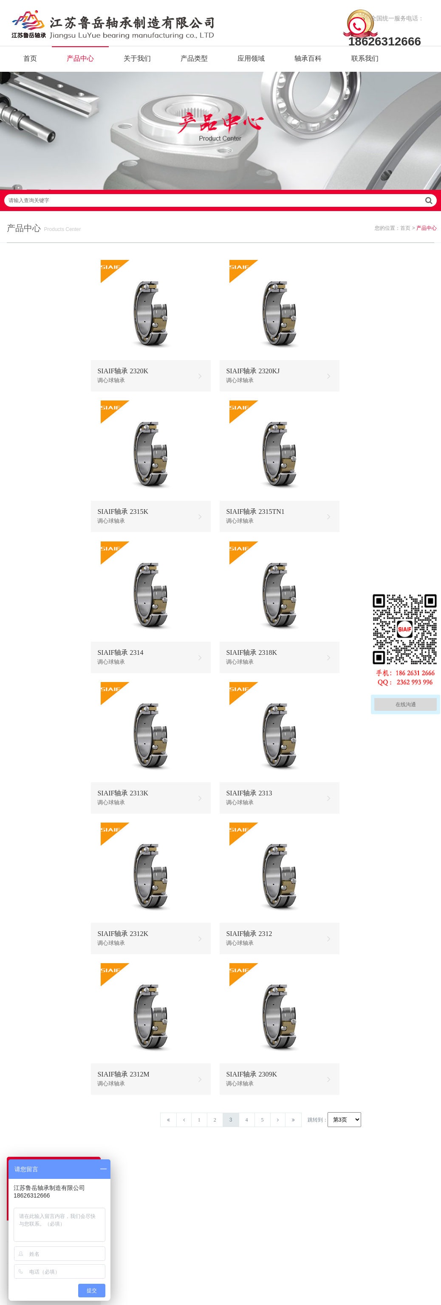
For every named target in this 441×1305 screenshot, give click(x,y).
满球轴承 (27, 439)
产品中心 (80, 63)
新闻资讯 (130, 1180)
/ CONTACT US (372, 1118)
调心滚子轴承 (33, 937)
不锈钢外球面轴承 (39, 612)
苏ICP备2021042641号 (203, 1273)
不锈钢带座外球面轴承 (45, 634)
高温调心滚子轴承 (248, 1167)
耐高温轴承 (30, 353)
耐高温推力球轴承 (39, 699)
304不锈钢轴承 (34, 569)
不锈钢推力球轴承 (295, 1167)
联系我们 (365, 63)
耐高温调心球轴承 (39, 677)
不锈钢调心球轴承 (39, 591)
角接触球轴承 (33, 981)
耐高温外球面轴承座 (42, 1024)
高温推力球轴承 (248, 1154)
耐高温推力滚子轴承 (42, 807)
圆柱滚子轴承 (33, 916)
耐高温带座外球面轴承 (45, 851)
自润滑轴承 (30, 374)
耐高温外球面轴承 (39, 829)
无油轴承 (27, 417)
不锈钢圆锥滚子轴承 (295, 1180)
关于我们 (137, 63)
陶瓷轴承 (27, 482)
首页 (30, 63)
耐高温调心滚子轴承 (42, 721)
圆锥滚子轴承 (33, 959)
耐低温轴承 (30, 504)
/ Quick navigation (154, 1118)
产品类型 (194, 63)
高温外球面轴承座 (248, 1193)
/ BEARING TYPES (266, 1118)
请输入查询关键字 (220, 215)
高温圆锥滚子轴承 (248, 1180)
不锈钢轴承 (30, 547)
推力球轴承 (30, 894)
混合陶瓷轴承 (33, 656)
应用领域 (251, 63)
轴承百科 (308, 63)
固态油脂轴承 (33, 526)
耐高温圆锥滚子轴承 (42, 786)
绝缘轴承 (27, 461)
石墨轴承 (27, 396)
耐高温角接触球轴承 (42, 742)
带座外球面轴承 (36, 1002)
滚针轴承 (27, 872)
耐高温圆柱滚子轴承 (42, 764)
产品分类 (130, 1167)
